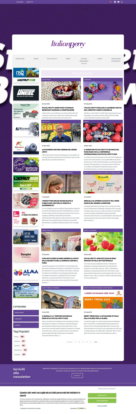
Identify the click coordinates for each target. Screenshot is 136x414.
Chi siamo (19, 2)
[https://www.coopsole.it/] (26, 220)
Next (95, 342)
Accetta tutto (102, 395)
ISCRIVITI (77, 375)
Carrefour (17, 346)
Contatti (29, 2)
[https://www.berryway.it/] (26, 166)
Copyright (17, 354)
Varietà (17, 325)
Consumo (18, 319)
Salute (49, 230)
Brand (86, 173)
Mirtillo (16, 337)
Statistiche (46, 79)
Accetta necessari (102, 401)
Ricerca (57, 288)
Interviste (100, 173)
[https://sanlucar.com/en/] (26, 292)
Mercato (64, 173)
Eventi (86, 121)
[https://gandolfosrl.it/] (26, 274)
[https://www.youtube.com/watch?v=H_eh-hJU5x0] (26, 131)
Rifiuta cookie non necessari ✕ (107, 388)
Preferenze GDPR (102, 406)
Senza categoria (90, 230)
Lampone (17, 341)
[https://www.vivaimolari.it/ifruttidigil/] (26, 202)
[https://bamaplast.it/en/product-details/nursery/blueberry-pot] (26, 256)
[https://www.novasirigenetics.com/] (26, 77)
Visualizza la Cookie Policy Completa (30, 408)
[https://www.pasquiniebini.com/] (26, 113)
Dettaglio (46, 121)
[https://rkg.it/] (26, 148)
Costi (51, 173)
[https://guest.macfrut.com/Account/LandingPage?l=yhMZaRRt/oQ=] (26, 184)
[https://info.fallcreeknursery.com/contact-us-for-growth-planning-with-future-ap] (26, 238)
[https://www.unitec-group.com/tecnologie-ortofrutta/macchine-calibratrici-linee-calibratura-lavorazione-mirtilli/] (26, 95)
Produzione (19, 313)
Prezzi (70, 173)
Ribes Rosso (18, 350)
